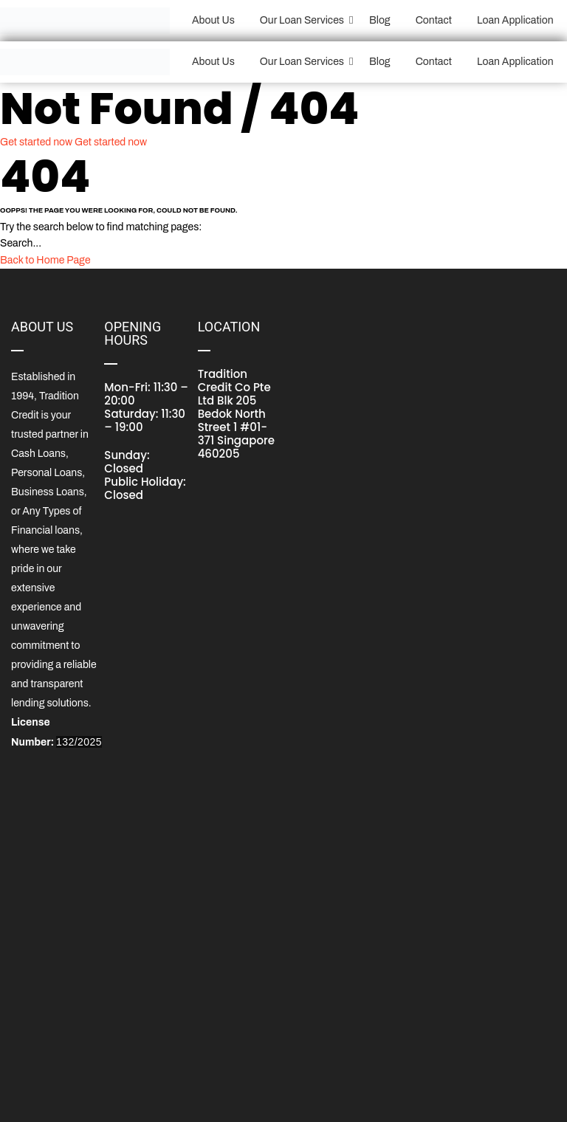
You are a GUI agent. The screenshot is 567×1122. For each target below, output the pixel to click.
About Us (213, 20)
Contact (434, 20)
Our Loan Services (304, 20)
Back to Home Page (45, 260)
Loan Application (515, 20)
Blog (380, 20)
